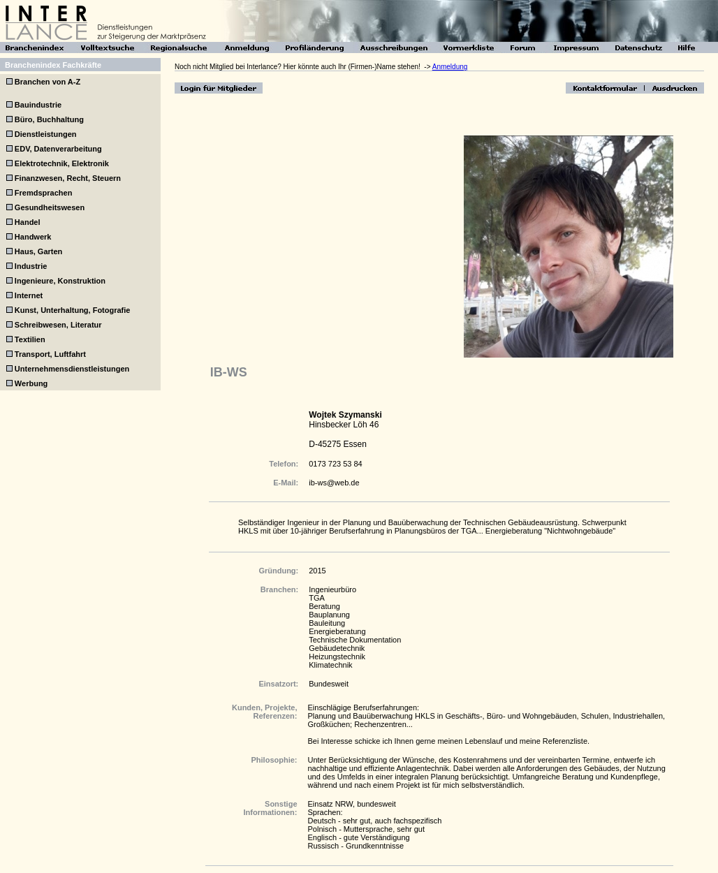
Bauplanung (329, 614)
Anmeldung (450, 67)
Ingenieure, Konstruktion (60, 281)
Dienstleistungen (46, 134)
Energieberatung (337, 631)
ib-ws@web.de (334, 482)
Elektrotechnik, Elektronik (62, 163)
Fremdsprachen (44, 193)
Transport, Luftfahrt (50, 354)
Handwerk (33, 237)
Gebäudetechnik (337, 648)
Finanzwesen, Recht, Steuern (68, 178)
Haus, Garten (38, 251)
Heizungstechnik (337, 656)
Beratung (324, 606)
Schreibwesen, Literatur (58, 325)
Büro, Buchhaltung (49, 119)
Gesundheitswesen (50, 207)
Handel (28, 222)
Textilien (30, 339)
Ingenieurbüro (332, 589)
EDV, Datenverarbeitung (58, 149)
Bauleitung (327, 623)
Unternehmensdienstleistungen (72, 369)
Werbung (31, 383)
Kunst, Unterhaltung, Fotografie (73, 310)
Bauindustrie (38, 105)
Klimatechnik (330, 665)
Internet (29, 295)
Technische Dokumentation (355, 640)
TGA (317, 598)
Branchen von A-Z (46, 82)
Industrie (31, 266)
